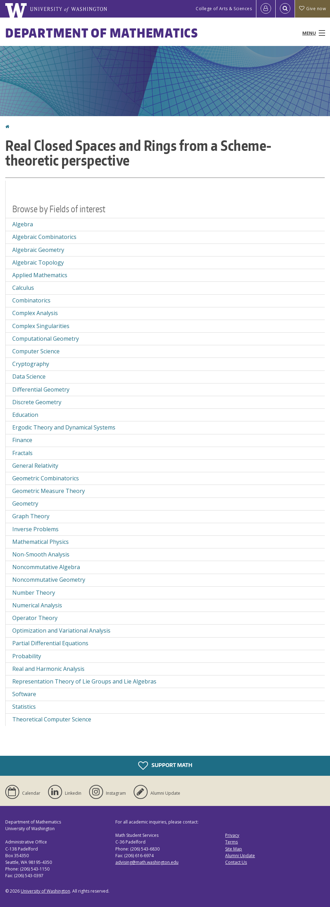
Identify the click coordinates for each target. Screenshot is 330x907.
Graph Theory (30, 516)
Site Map (233, 849)
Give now (312, 9)
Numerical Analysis (37, 605)
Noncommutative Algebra (46, 567)
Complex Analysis (35, 313)
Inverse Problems (35, 529)
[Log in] (265, 9)
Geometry (25, 503)
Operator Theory (35, 618)
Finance (22, 440)
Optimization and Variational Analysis (61, 630)
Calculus (23, 288)
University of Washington (45, 891)
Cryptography (30, 364)
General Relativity (35, 465)
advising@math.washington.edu (147, 862)
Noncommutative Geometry (48, 579)
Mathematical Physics (40, 542)
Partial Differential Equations (50, 643)
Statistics (24, 707)
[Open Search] (285, 9)
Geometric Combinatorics (45, 478)
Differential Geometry (40, 389)
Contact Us (236, 862)
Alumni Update (240, 856)
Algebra (22, 224)
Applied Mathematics (39, 275)
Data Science (29, 376)
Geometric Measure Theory (48, 491)
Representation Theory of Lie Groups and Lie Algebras (84, 681)
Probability (26, 656)
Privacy (232, 835)
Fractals (22, 453)
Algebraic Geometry (38, 250)
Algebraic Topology (38, 262)
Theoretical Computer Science (51, 719)
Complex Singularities (40, 326)
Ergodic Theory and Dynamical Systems (63, 427)
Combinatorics (31, 300)
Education (25, 415)
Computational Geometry (45, 338)
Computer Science (36, 351)
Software (24, 694)
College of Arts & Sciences (224, 9)
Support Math (165, 766)
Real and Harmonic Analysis (48, 669)
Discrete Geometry (36, 402)
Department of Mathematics (101, 33)
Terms (231, 842)
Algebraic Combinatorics (44, 237)
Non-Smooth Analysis (40, 554)
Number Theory (33, 592)
